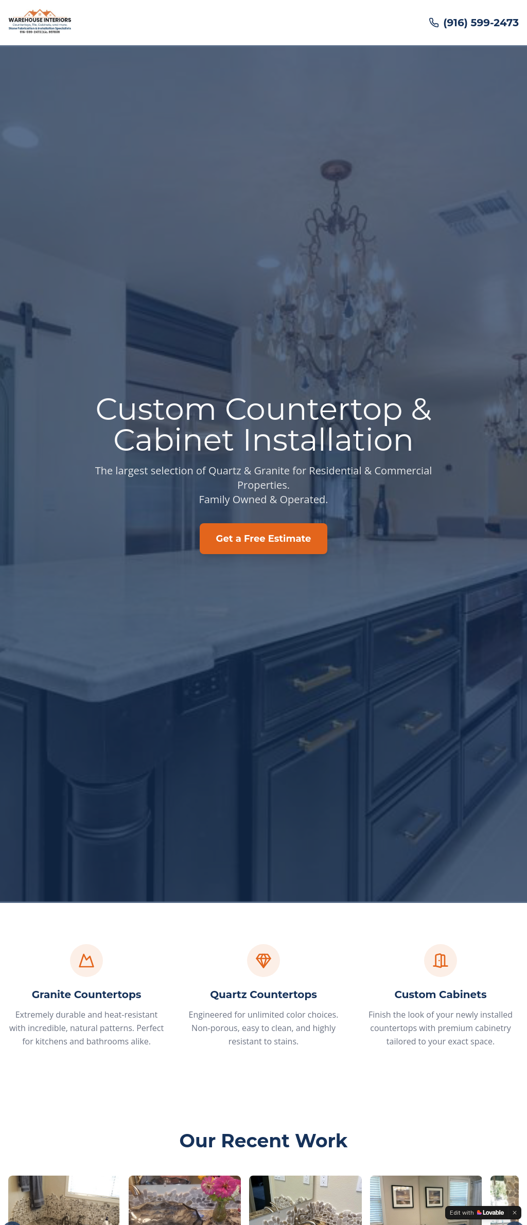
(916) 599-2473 (474, 22)
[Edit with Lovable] (477, 1212)
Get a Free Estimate (263, 538)
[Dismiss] (514, 1212)
